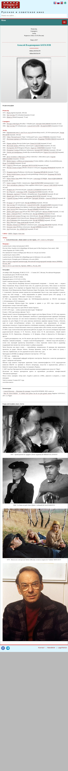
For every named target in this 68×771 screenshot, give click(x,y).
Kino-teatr (21, 233)
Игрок (9, 113)
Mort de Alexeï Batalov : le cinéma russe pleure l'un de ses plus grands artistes (28, 393)
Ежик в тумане (11, 183)
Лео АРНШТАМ (22, 229)
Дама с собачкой (12, 214)
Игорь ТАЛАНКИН (9, 163)
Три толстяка (11, 115)
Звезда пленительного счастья (16, 174)
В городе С (10, 203)
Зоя (8, 229)
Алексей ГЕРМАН (51, 198)
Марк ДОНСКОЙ (22, 222)
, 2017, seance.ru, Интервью (30, 240)
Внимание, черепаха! (13, 194)
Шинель (9, 117)
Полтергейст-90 (12, 148)
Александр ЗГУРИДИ (40, 178)
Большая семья (12, 227)
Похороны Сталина (13, 150)
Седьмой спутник (12, 198)
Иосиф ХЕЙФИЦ (30, 203)
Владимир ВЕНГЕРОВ (33, 196)
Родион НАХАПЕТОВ (50, 152)
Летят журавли (11, 218)
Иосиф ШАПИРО (46, 126)
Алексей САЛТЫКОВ (34, 189)
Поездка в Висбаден (13, 124)
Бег (8, 192)
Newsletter (51, 648)
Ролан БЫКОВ (42, 194)
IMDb (10, 233)
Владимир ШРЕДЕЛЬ (40, 172)
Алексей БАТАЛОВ (33, 126)
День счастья (11, 209)
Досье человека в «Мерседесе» (16, 157)
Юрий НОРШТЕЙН (37, 183)
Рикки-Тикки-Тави (13, 178)
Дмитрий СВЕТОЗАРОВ (30, 165)
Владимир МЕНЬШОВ (48, 167)
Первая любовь (12, 143)
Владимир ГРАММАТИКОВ (47, 139)
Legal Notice (62, 648)
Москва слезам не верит (14, 167)
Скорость (10, 165)
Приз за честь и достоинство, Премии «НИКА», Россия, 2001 (22, 266)
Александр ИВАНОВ (44, 225)
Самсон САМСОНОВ (50, 185)
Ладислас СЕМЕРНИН (37, 148)
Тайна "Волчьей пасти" (14, 137)
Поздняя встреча (12, 172)
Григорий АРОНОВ (38, 198)
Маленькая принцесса (14, 139)
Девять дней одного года (15, 211)
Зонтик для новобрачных (15, 152)
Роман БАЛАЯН (35, 143)
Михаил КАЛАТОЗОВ (37, 218)
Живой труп (11, 196)
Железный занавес (13, 146)
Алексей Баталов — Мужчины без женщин (16, 391)
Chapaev (15, 233)
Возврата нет (11, 189)
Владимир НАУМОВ (34, 192)
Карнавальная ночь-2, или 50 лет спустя (19, 132)
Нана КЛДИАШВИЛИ (55, 178)
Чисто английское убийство (15, 185)
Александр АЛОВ (21, 192)
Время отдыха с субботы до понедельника (20, 161)
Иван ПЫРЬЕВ (41, 207)
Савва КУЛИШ (39, 146)
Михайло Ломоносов (13, 225)
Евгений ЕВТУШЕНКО (42, 150)
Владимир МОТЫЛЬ (54, 174)
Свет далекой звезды (13, 207)
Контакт (41, 648)
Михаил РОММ (47, 211)
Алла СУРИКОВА (44, 137)
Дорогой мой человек (14, 216)
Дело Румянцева (12, 220)
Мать (8, 222)
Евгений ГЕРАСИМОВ (43, 124)
